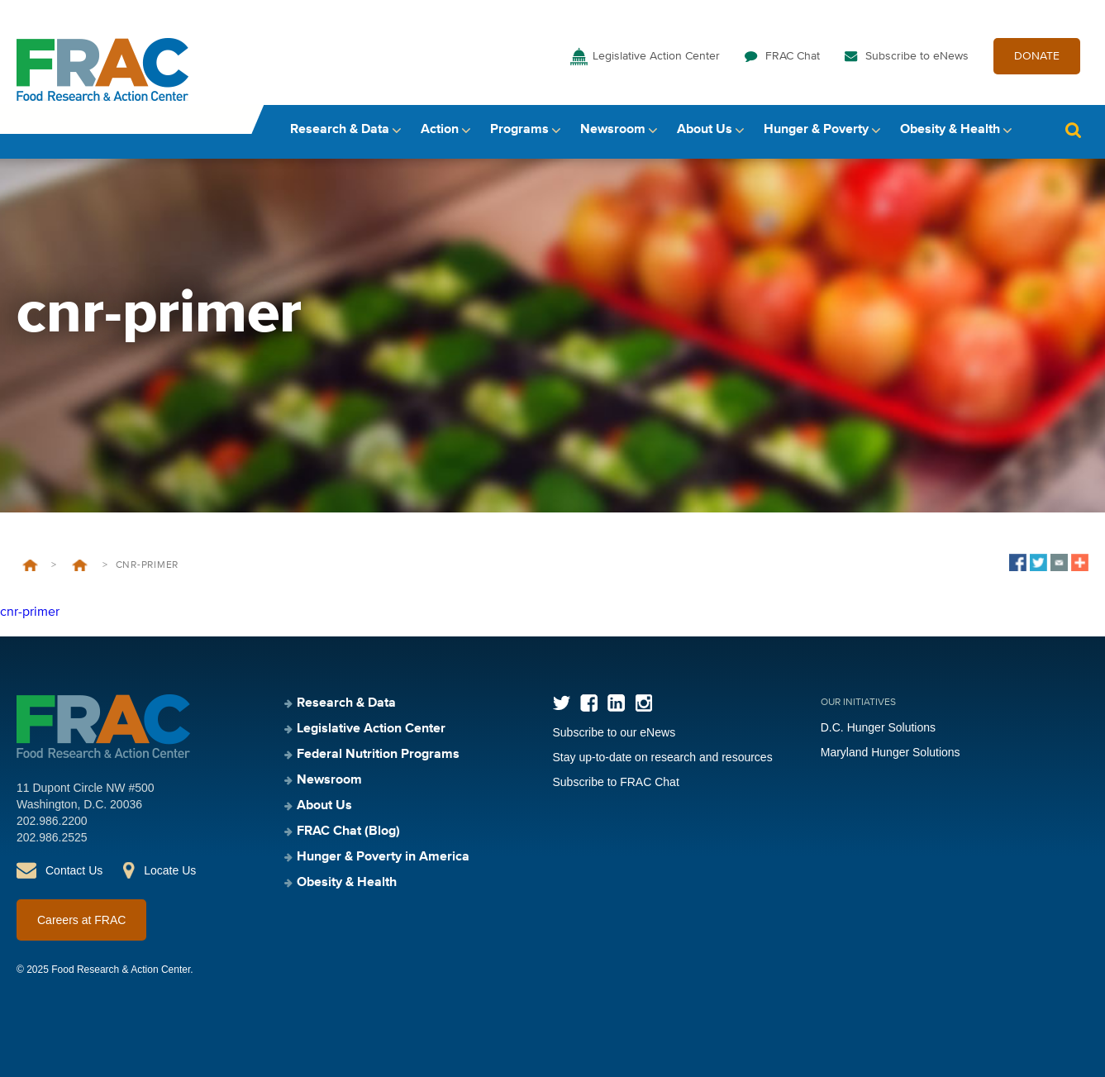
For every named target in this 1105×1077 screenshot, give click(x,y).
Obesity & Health (950, 129)
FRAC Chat (792, 56)
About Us (704, 129)
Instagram (643, 703)
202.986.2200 (52, 820)
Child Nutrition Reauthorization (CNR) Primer (79, 565)
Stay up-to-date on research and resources (663, 757)
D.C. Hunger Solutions (878, 727)
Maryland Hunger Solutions (890, 752)
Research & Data (339, 129)
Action (440, 129)
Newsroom (612, 129)
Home (30, 565)
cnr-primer (30, 612)
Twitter (561, 703)
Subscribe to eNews (917, 56)
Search (1072, 130)
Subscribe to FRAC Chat (616, 782)
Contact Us (73, 870)
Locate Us (170, 870)
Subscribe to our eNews (614, 732)
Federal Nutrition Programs (378, 754)
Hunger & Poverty (816, 129)
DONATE (1037, 56)
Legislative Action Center (656, 56)
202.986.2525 (52, 837)
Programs (519, 129)
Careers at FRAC (81, 920)
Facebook (589, 703)
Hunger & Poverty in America (383, 857)
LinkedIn (616, 703)
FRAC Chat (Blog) (348, 831)
